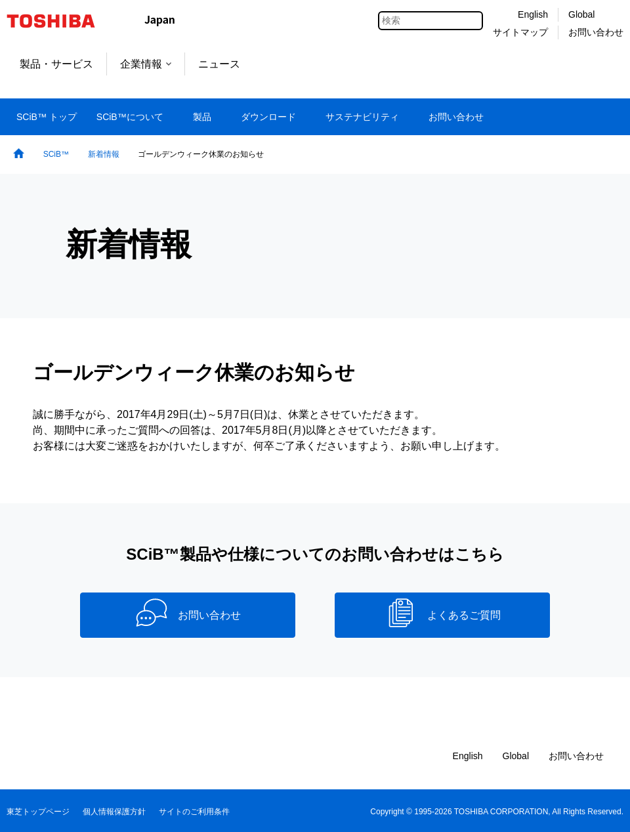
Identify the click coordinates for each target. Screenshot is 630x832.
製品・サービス (56, 64)
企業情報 (145, 64)
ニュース (219, 64)
